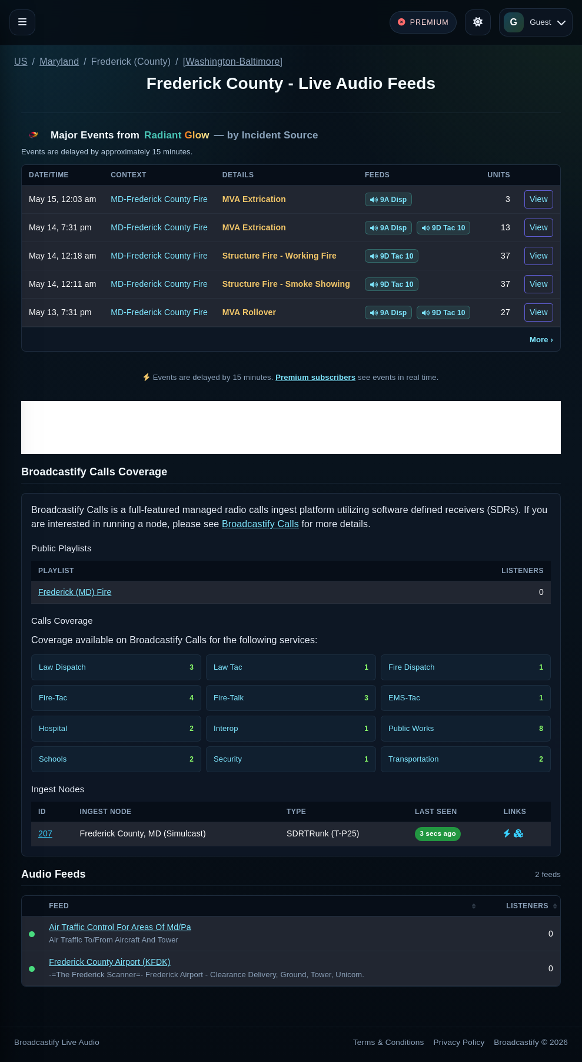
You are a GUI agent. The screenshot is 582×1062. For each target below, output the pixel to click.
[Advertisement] (291, 427)
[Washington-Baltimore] (232, 62)
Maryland (59, 62)
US (21, 62)
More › (541, 339)
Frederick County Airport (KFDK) (109, 962)
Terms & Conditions (388, 1042)
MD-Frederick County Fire (159, 199)
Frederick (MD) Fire (74, 592)
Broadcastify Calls (260, 524)
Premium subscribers (315, 377)
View (539, 199)
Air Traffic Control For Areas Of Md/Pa (120, 927)
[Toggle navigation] (22, 22)
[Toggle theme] (478, 22)
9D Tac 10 (443, 228)
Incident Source (280, 135)
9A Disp (388, 200)
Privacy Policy (459, 1042)
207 (45, 833)
